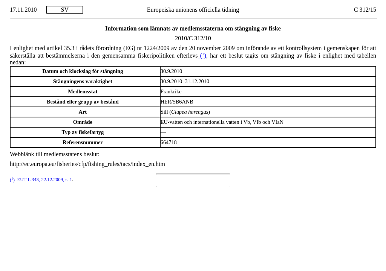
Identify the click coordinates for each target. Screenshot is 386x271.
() (202, 55)
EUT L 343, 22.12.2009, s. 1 (44, 180)
